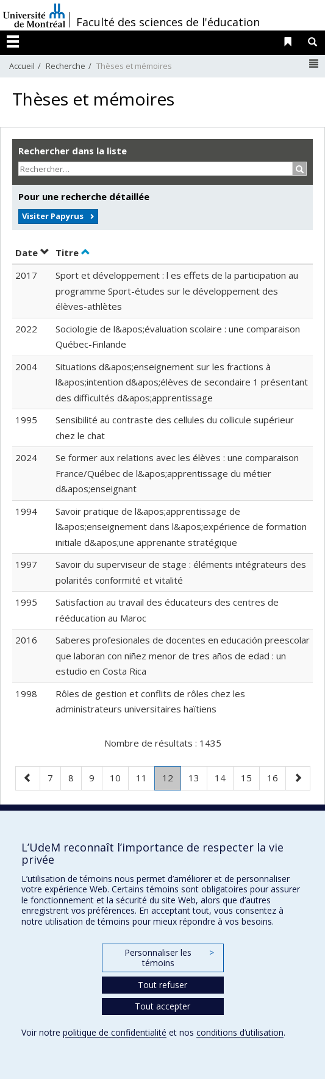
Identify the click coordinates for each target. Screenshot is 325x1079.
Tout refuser (162, 985)
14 (224, 777)
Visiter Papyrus (53, 215)
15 (250, 777)
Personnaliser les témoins (168, 958)
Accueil (22, 65)
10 (119, 777)
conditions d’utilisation (240, 1032)
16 (276, 777)
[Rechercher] (300, 169)
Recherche (65, 65)
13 (197, 777)
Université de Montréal (34, 15)
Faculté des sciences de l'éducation (168, 21)
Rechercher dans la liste (72, 151)
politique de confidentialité (114, 1032)
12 (171, 780)
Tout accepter (162, 1006)
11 (145, 777)
